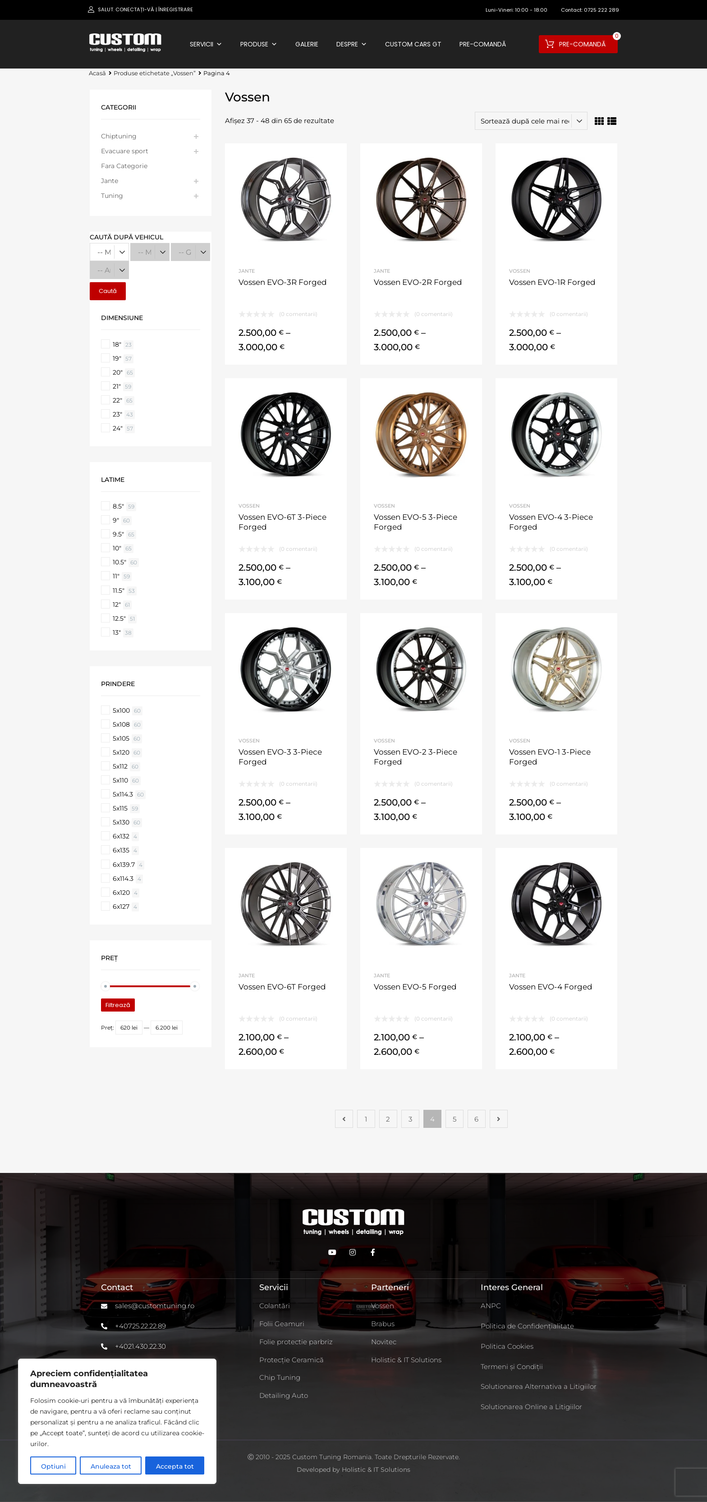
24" (118, 428)
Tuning (112, 196)
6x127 (121, 906)
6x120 (121, 892)
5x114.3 (123, 794)
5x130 (121, 822)
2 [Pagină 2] (388, 1119)
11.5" (118, 590)
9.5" (118, 534)
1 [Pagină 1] (366, 1119)
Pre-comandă (482, 44)
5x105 (121, 738)
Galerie (306, 44)
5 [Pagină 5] (454, 1119)
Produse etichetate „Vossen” (155, 73)
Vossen (519, 271)
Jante (247, 271)
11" (116, 576)
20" (118, 372)
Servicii (206, 44)
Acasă (97, 73)
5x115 (120, 808)
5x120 (121, 752)
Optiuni (53, 1466)
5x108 (121, 724)
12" (117, 604)
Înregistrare (175, 9)
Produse (258, 44)
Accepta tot (175, 1466)
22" (117, 400)
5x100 (121, 710)
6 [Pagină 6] (476, 1119)
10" (117, 548)
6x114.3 (123, 879)
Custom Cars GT (413, 44)
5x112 (120, 766)
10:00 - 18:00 (531, 10)
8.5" (118, 506)
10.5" (119, 562)
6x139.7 (124, 865)
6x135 (121, 850)
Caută (108, 291)
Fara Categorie (124, 166)
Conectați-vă (134, 9)
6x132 (121, 836)
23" (117, 414)
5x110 (120, 780)
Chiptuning (119, 136)
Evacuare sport (124, 151)
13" (117, 632)
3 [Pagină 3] (410, 1119)
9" (116, 520)
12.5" (119, 618)
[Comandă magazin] (531, 121)
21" (117, 386)
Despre (351, 44)
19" (117, 358)
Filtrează (118, 1005)
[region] (117, 1421)
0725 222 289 (601, 10)
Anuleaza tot (111, 1466)
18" (117, 344)
